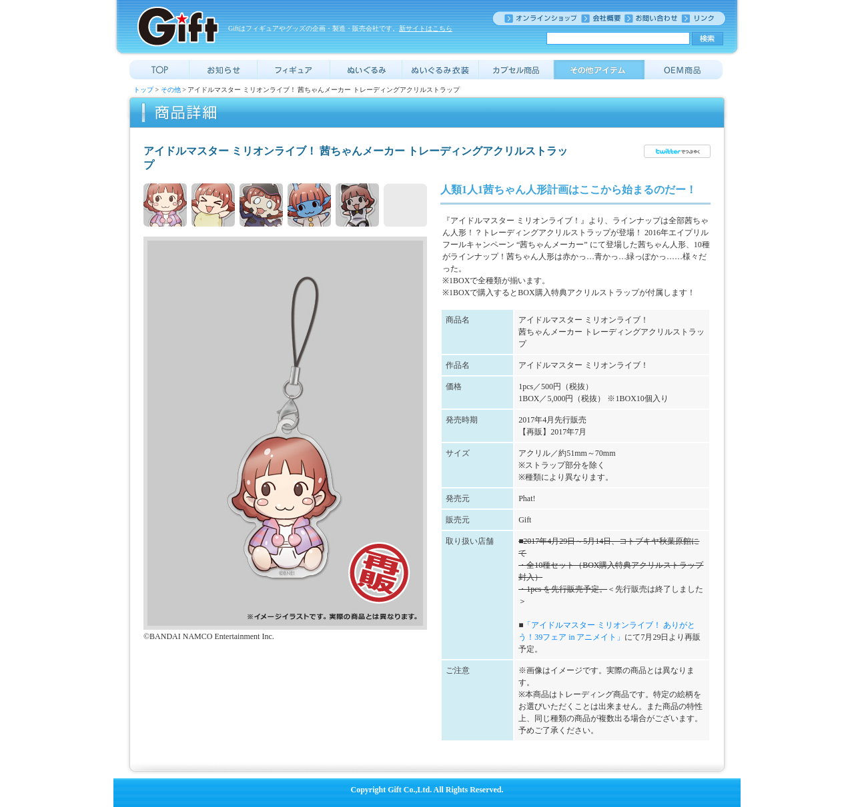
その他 (171, 89)
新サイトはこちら (425, 28)
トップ (143, 89)
